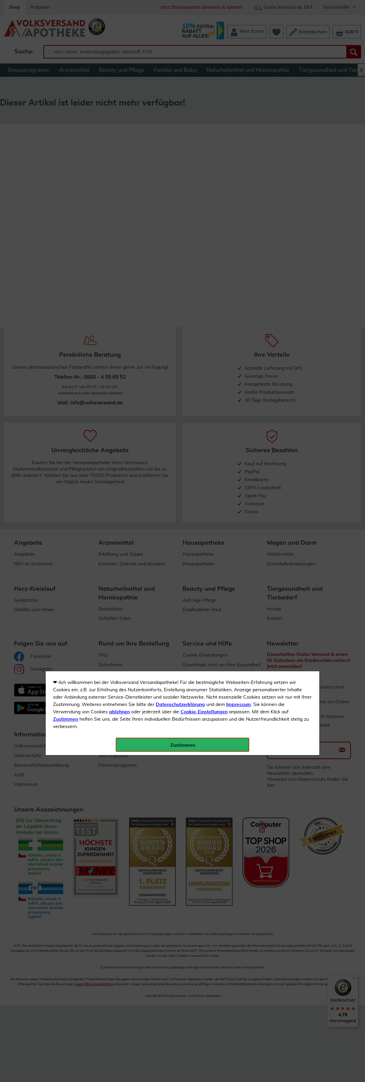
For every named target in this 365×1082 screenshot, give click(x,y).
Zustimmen (65, 164)
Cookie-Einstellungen (204, 157)
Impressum (238, 150)
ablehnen (119, 157)
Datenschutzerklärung (180, 150)
